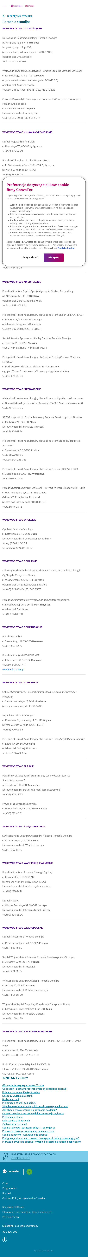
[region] (44, 221)
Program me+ (9, 1188)
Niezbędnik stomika (19, 16)
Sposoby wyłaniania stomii (17, 1096)
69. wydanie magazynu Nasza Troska (23, 1085)
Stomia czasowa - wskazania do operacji (25, 1135)
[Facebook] (4, 1239)
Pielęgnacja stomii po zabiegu (19, 1103)
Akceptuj (53, 257)
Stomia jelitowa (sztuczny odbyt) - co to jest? (28, 1128)
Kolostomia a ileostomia (16, 1121)
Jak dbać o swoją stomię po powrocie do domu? (29, 1110)
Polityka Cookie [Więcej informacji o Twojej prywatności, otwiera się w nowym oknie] (66, 248)
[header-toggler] (4, 6)
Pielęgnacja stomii (12, 1117)
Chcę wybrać (29, 257)
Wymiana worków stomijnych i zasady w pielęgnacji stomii (35, 1107)
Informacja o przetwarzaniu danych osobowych (27, 1212)
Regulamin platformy (13, 1207)
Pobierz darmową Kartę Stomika (21, 1092)
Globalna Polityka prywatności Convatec (23, 1198)
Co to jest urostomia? (14, 1124)
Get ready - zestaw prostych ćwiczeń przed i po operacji (34, 1089)
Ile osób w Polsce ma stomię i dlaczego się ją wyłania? (33, 1114)
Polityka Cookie (11, 1217)
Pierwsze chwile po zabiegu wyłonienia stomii (28, 1131)
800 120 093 (9, 1232)
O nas (5, 1183)
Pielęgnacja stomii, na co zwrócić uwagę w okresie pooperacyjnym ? (41, 1138)
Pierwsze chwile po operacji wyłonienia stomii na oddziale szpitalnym (41, 1142)
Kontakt (6, 1193)
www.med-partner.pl (13, 670)
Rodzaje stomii (10, 1099)
